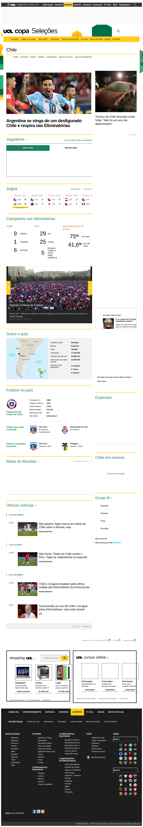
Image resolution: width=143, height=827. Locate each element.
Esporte (68, 4)
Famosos (97, 4)
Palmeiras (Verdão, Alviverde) (135, 758)
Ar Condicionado (34, 700)
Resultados (75, 189)
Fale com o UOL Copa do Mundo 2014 (95, 640)
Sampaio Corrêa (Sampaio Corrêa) (121, 794)
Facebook (35, 811)
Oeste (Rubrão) (121, 789)
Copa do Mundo (110, 722)
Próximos (88, 189)
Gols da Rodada (44, 746)
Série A (116, 739)
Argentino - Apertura (73, 775)
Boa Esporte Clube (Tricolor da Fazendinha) (125, 780)
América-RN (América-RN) (130, 776)
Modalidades (12, 734)
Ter (15, 196)
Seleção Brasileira (98, 757)
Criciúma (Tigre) (135, 749)
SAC (37, 5)
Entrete (77, 4)
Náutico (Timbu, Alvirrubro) (135, 785)
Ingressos (95, 743)
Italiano (68, 789)
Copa (22, 30)
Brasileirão (62, 722)
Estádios (55, 39)
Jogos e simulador (99, 740)
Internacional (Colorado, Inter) (130, 758)
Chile (11, 50)
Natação (14, 754)
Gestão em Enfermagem (108, 699)
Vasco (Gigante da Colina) (130, 794)
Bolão (108, 39)
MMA (13, 751)
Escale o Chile (66, 57)
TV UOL (107, 4)
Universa (87, 4)
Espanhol (68, 781)
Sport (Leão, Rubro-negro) (130, 762)
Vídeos (41, 57)
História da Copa (98, 751)
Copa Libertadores (72, 764)
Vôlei (13, 765)
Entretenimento (32, 712)
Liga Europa (69, 773)
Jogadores (51, 57)
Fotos (33, 57)
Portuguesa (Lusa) (135, 789)
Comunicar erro (128, 640)
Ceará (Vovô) (135, 780)
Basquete (14, 740)
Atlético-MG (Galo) (121, 745)
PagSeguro (124, 4)
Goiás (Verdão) (121, 758)
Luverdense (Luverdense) (121, 785)
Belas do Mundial (21, 461)
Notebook (46, 700)
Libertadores (49, 722)
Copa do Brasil (76, 722)
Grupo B (102, 498)
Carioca (41, 776)
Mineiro (41, 779)
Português (69, 792)
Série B (116, 770)
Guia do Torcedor (70, 39)
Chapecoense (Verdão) (121, 749)
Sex (67, 195)
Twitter (39, 811)
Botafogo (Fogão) (135, 745)
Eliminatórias (97, 749)
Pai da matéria (96, 39)
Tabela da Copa (29, 39)
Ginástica (14, 749)
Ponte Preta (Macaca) (130, 789)
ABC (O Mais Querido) (121, 776)
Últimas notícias (20, 505)
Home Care (124, 699)
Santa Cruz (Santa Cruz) (125, 794)
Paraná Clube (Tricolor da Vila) (125, 789)
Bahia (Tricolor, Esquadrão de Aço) (130, 745)
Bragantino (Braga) (130, 780)
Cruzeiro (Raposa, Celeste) (121, 754)
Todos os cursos (127, 656)
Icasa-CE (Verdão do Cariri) (125, 785)
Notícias (59, 4)
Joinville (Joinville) (130, 785)
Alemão (68, 778)
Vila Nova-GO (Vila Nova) (135, 794)
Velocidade (15, 762)
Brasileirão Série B (72, 743)
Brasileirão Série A (72, 740)
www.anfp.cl (52, 416)
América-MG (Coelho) (125, 776)
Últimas (15, 39)
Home (15, 57)
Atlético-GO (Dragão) (135, 776)
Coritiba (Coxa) (130, 749)
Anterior (77, 626)
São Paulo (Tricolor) (125, 762)
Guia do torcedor (83, 57)
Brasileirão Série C (72, 745)
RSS (43, 811)
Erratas (115, 640)
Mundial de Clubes (72, 767)
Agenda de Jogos (45, 738)
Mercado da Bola (93, 722)
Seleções (44, 30)
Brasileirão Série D (72, 748)
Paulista (41, 773)
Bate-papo (48, 4)
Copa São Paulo (71, 754)
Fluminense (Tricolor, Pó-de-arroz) (135, 754)
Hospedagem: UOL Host (131, 824)
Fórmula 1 (15, 743)
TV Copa (84, 39)
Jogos (100, 712)
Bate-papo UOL (116, 712)
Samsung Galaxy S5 (17, 700)
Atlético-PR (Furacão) (125, 745)
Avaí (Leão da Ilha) (121, 780)
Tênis (13, 760)
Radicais (14, 757)
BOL (115, 4)
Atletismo (14, 738)
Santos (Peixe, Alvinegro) (121, 762)
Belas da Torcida (44, 749)
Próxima (85, 626)
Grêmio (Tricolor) (125, 758)
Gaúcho (41, 781)
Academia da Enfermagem (86, 699)
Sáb (32, 195)
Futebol (14, 746)
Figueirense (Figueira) (125, 754)
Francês (68, 784)
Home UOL (14, 712)
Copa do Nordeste (45, 784)
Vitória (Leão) (135, 762)
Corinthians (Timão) (125, 749)
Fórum (40, 754)
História (116, 39)
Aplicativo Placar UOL (46, 751)
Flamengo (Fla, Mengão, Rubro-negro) (130, 754)
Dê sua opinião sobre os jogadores (78, 140)
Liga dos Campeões (73, 770)
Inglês (67, 786)
